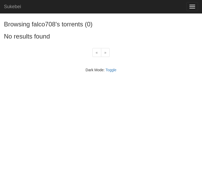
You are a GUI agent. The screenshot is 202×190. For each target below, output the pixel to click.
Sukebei (12, 6)
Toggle (110, 70)
